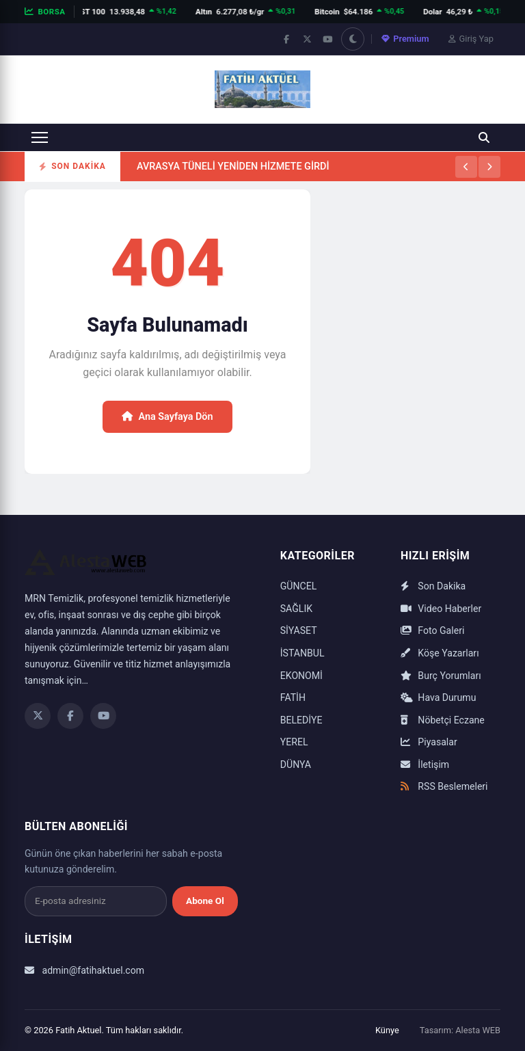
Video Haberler (441, 608)
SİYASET (298, 630)
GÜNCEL (298, 586)
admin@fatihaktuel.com (84, 970)
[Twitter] (38, 716)
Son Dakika (433, 586)
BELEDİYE (301, 720)
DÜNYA (295, 764)
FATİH (293, 697)
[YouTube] (103, 716)
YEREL (294, 741)
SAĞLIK (296, 608)
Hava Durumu (438, 697)
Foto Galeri (432, 630)
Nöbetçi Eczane (443, 720)
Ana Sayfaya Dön (167, 417)
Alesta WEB (477, 1030)
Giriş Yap (471, 39)
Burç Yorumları (441, 675)
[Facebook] (70, 716)
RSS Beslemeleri (444, 786)
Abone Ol (205, 900)
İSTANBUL (302, 653)
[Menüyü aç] (40, 137)
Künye (387, 1030)
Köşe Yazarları (440, 653)
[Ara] (484, 137)
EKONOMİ (301, 675)
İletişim (425, 764)
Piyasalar (429, 741)
